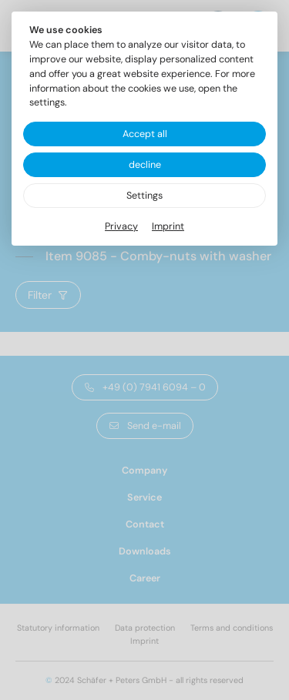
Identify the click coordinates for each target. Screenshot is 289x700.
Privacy (121, 226)
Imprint (168, 226)
